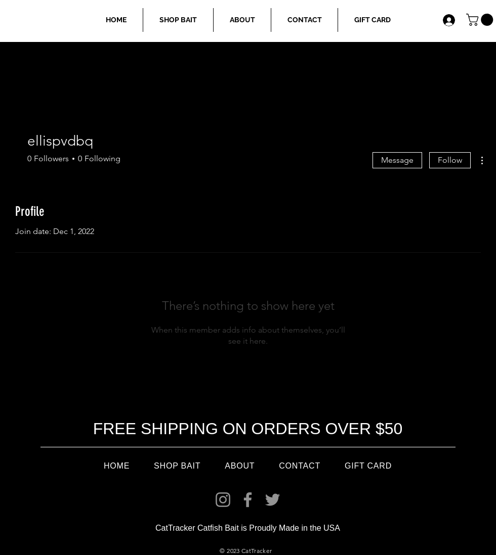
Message (397, 160)
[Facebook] (248, 500)
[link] (481, 20)
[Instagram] (223, 500)
